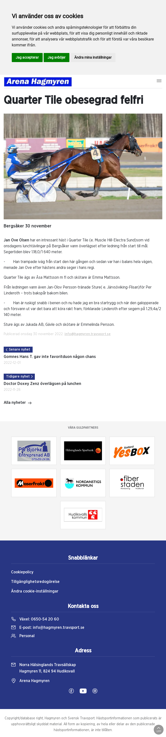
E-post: (47, 627)
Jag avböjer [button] (56, 57)
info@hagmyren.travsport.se (87, 334)
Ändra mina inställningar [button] (93, 57)
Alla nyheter (18, 403)
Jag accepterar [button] (27, 57)
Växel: (35, 619)
